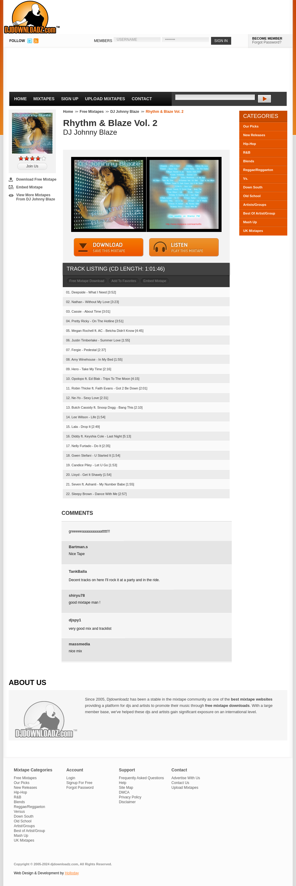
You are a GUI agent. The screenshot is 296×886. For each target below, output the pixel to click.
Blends (248, 161)
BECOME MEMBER (267, 38)
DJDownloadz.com (32, 17)
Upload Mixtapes (105, 98)
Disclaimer (127, 802)
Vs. (245, 178)
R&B (246, 152)
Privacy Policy (130, 797)
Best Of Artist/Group (259, 213)
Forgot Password (80, 787)
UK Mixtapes (253, 231)
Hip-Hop (249, 144)
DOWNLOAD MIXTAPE (108, 247)
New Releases (254, 135)
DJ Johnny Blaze (124, 112)
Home (20, 98)
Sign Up (70, 98)
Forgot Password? (266, 42)
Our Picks (250, 126)
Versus (19, 811)
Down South (252, 187)
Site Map (126, 787)
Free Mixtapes (92, 112)
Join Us (32, 166)
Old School (252, 196)
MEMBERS (103, 41)
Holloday (72, 873)
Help (122, 783)
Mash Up (250, 222)
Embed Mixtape (29, 187)
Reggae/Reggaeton (258, 170)
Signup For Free (79, 783)
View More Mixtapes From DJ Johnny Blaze (35, 197)
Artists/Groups (254, 204)
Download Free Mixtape (36, 179)
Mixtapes (44, 98)
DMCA (124, 792)
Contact (142, 98)
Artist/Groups (24, 826)
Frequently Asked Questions (141, 778)
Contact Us (180, 783)
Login (70, 778)
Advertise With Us (185, 778)
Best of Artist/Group (29, 831)
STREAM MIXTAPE (184, 247)
